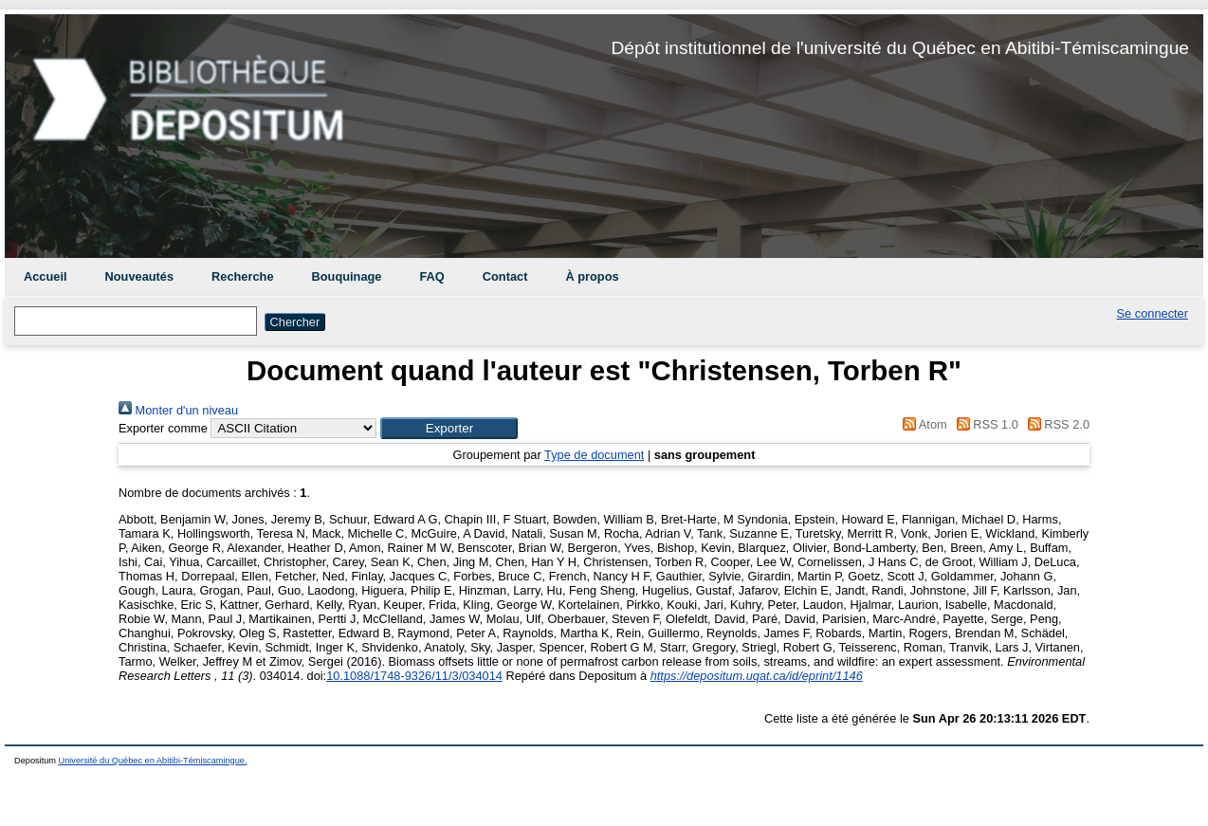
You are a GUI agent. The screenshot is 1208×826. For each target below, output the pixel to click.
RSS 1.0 (984, 424)
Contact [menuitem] (505, 276)
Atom (922, 424)
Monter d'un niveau (178, 410)
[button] (449, 428)
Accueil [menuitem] (45, 276)
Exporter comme (163, 428)
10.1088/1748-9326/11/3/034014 (414, 676)
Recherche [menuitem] (242, 276)
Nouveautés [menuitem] (139, 276)
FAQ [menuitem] (431, 276)
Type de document (594, 455)
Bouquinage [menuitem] (347, 276)
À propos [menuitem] (591, 276)
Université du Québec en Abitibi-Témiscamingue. (153, 760)
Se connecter (1152, 313)
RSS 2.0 (1055, 424)
